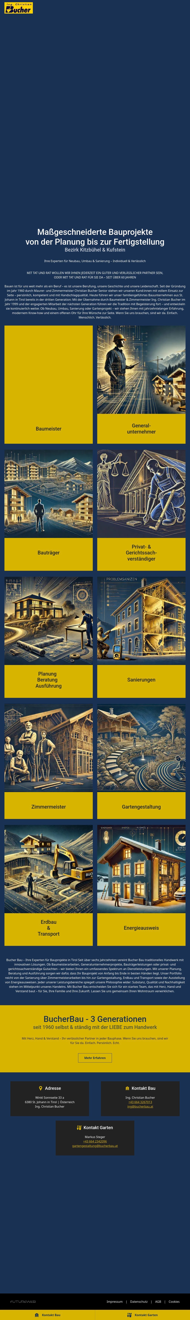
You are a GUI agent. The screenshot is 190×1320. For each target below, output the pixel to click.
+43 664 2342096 (95, 1141)
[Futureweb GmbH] (23, 1301)
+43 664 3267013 (140, 1102)
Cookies (174, 1302)
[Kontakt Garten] (142, 1315)
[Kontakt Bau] (47, 1315)
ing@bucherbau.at (140, 1106)
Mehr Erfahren (95, 1058)
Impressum (115, 1302)
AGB (158, 1302)
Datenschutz (139, 1302)
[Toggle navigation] (177, 8)
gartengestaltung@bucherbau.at (95, 1146)
